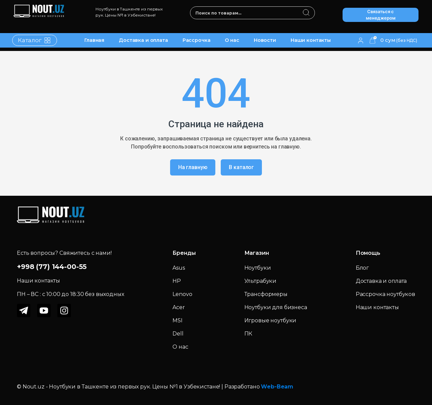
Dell (177, 333)
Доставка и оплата (143, 40)
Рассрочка (197, 40)
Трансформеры (266, 294)
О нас (232, 40)
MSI (177, 320)
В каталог (241, 167)
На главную (193, 167)
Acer (178, 307)
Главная (94, 40)
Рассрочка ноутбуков (385, 294)
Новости (265, 40)
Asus (178, 268)
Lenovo (182, 294)
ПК (248, 333)
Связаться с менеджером (381, 15)
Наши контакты (311, 40)
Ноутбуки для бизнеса (275, 307)
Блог (362, 268)
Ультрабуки (260, 281)
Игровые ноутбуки (270, 320)
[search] (306, 13)
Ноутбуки (257, 268)
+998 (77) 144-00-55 (52, 267)
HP (176, 281)
